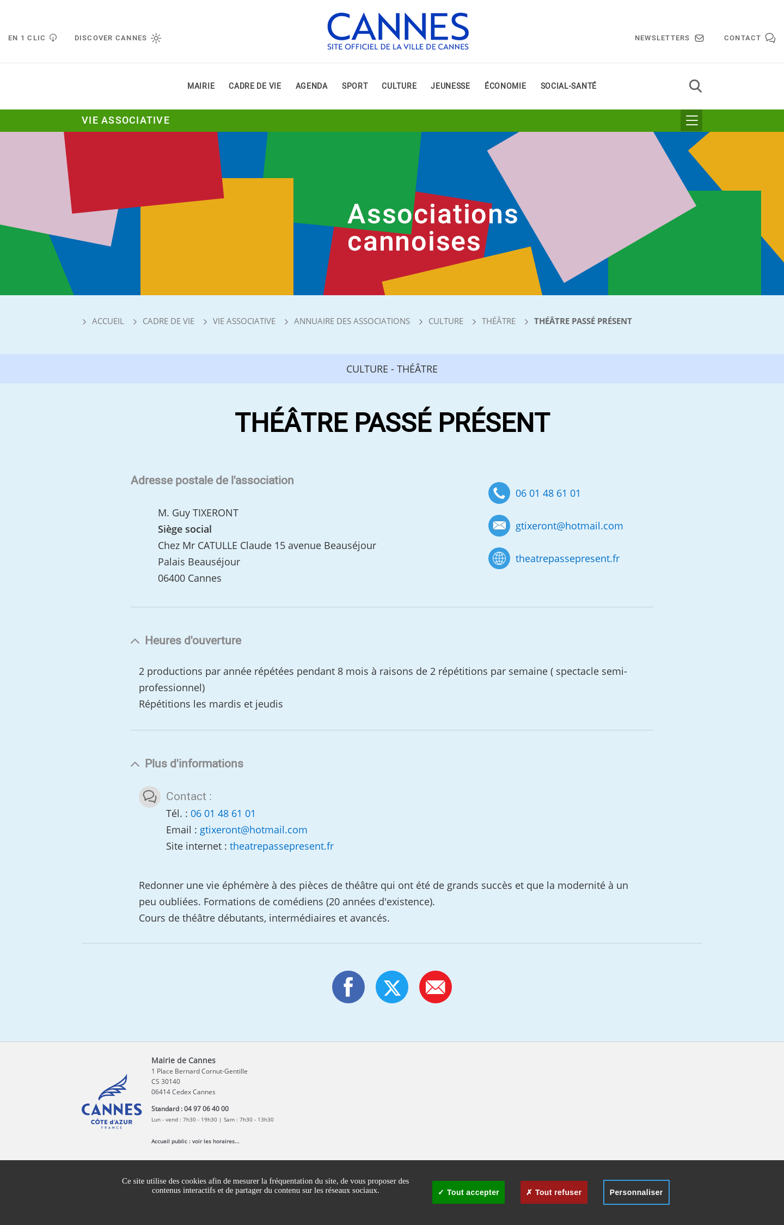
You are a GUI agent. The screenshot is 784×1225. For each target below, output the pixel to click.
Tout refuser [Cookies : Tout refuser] (553, 1192)
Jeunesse (450, 86)
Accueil (103, 320)
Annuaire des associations (352, 320)
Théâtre (499, 320)
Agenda (312, 86)
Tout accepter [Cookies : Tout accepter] (468, 1192)
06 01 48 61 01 (548, 492)
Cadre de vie (255, 86)
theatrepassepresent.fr (568, 558)
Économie (505, 86)
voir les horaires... (216, 1141)
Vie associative (126, 120)
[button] (435, 987)
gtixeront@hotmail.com (569, 526)
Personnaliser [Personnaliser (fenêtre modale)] (636, 1192)
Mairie (201, 86)
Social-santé (569, 86)
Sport (355, 86)
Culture (399, 86)
